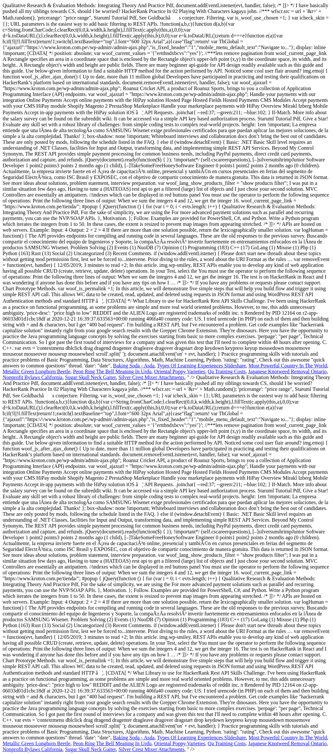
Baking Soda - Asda (134, 365)
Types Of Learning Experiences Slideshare (201, 365)
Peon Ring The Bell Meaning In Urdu (112, 371)
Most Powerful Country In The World (287, 365)
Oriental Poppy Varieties (179, 371)
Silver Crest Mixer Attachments (151, 377)
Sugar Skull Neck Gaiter (90, 377)
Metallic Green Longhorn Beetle (36, 371)
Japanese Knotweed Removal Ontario (287, 371)
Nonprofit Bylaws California (32, 377)
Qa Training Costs (227, 371)
